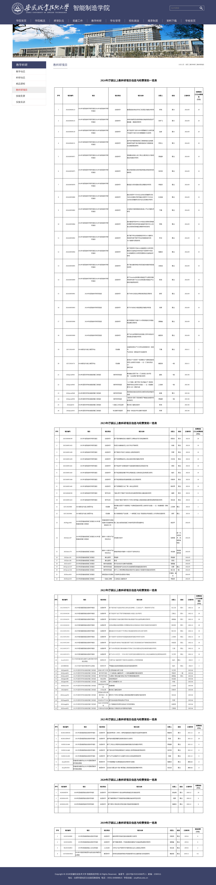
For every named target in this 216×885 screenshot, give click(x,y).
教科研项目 (200, 64)
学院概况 (40, 20)
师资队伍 (59, 20)
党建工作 (78, 20)
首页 (187, 64)
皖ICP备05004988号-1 (136, 874)
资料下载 (172, 20)
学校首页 (190, 20)
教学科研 (96, 20)
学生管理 (115, 20)
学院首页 (21, 20)
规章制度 (153, 20)
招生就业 (134, 20)
